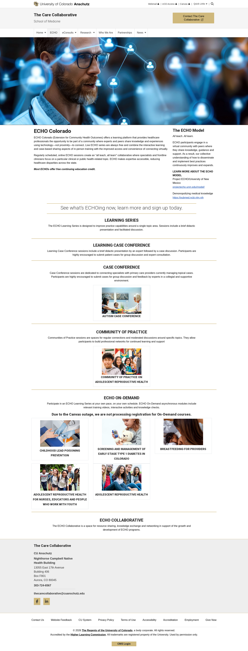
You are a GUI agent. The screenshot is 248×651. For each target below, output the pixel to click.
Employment (192, 620)
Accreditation (170, 620)
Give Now (211, 620)
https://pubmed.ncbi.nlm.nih (188, 197)
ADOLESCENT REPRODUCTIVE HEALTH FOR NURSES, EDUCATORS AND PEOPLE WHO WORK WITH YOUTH (60, 499)
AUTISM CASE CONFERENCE (121, 316)
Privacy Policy (106, 620)
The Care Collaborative (55, 14)
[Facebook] (38, 606)
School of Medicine (47, 21)
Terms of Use (128, 620)
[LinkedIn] (47, 606)
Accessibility (149, 620)
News (141, 32)
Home (41, 32)
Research (87, 32)
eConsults (69, 32)
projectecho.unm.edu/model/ (189, 187)
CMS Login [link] (123, 643)
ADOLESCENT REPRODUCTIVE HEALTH (121, 494)
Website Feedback (61, 620)
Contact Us (37, 620)
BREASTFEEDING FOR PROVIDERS (183, 449)
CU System (85, 620)
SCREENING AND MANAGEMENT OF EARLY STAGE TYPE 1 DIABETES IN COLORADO (122, 453)
